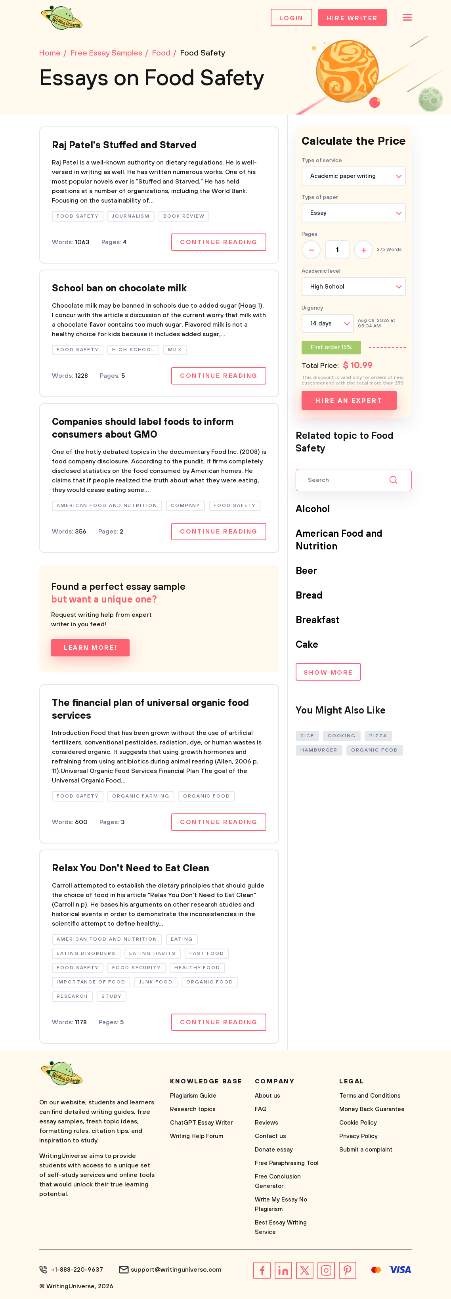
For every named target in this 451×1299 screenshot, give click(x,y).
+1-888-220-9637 (77, 1270)
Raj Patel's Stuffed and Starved (124, 145)
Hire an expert (348, 401)
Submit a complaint (365, 1150)
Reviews (266, 1123)
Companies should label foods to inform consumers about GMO (143, 428)
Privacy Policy (358, 1136)
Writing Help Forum (196, 1136)
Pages (309, 234)
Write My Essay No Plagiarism (281, 1204)
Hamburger (319, 750)
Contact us (270, 1136)
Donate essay (274, 1150)
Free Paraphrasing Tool (287, 1163)
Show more (328, 673)
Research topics (193, 1109)
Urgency (312, 308)
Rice (307, 736)
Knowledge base (206, 1081)
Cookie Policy (358, 1123)
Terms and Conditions (370, 1096)
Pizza (378, 736)
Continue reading (219, 242)
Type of (320, 197)
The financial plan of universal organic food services (150, 709)
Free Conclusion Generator (278, 1181)
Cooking (342, 736)
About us (267, 1096)
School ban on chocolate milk (119, 289)
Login (291, 18)
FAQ (261, 1109)
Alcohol (313, 509)
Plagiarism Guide (193, 1096)
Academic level (321, 271)
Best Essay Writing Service (281, 1227)
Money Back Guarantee (372, 1109)
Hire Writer (352, 18)
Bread (309, 596)
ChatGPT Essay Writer (201, 1123)
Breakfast (318, 620)
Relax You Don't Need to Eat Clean (130, 868)
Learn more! (90, 648)
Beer (306, 571)
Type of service (322, 160)
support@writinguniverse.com (176, 1270)
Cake (307, 645)
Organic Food (374, 750)
